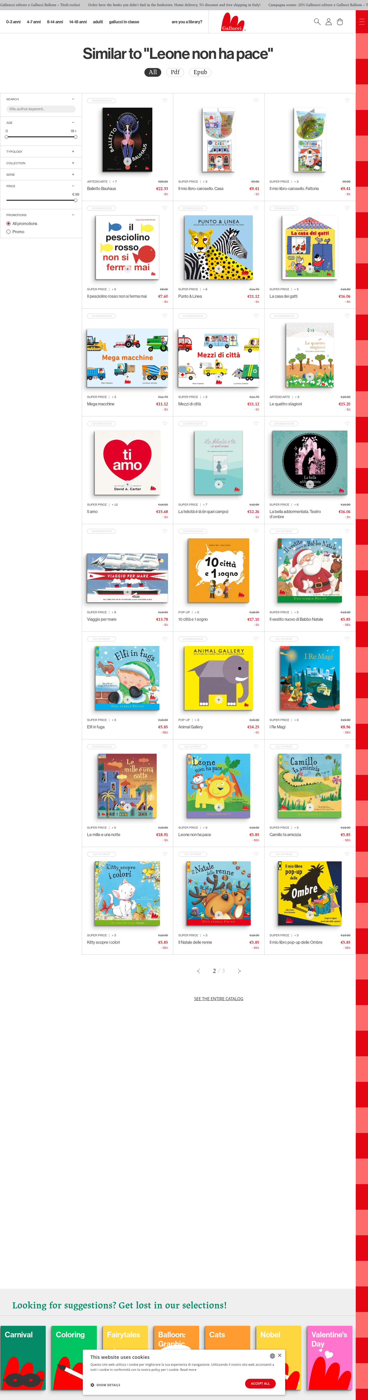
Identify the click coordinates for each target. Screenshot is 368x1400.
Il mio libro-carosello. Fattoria (294, 188)
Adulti (98, 21)
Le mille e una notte (103, 834)
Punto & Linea (190, 296)
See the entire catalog (218, 999)
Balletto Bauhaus (101, 188)
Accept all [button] (260, 1383)
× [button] (279, 1356)
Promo (18, 231)
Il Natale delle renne (195, 942)
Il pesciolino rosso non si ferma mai (117, 296)
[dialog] (184, 1372)
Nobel (304, 1334)
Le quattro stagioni (286, 403)
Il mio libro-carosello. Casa (200, 188)
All (153, 72)
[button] (105, 1384)
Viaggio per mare (102, 619)
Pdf (175, 72)
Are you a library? (187, 21)
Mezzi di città (189, 403)
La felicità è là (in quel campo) (203, 511)
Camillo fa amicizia (285, 834)
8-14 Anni (55, 21)
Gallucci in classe (124, 21)
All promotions (25, 223)
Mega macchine (100, 403)
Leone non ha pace (194, 834)
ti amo (92, 511)
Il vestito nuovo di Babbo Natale (296, 619)
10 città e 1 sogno (193, 619)
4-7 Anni (34, 21)
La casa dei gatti (283, 296)
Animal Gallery (190, 726)
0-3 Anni (13, 21)
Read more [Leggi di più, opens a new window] (188, 1370)
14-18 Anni (78, 21)
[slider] (6, 136)
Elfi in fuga (96, 726)
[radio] (152, 72)
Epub (200, 72)
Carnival (52, 1334)
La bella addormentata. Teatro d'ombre (295, 514)
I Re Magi (277, 726)
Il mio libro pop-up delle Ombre (296, 942)
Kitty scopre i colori (103, 942)
